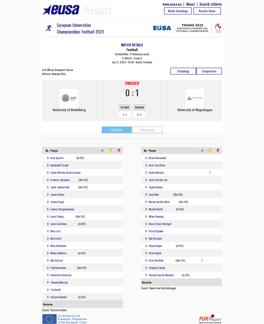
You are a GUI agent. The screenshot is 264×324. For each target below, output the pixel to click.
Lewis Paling (57, 216)
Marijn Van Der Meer (159, 202)
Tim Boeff (55, 290)
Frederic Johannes (60, 180)
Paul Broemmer (58, 268)
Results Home (207, 11)
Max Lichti (55, 238)
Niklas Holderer (58, 253)
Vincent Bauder (58, 297)
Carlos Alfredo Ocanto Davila (65, 172)
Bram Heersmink (157, 158)
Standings (183, 71)
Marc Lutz (55, 231)
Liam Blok (154, 194)
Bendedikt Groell (59, 165)
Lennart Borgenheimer (62, 209)
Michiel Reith (156, 209)
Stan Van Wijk (156, 260)
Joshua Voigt (57, 202)
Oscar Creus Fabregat (160, 224)
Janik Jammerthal (59, 187)
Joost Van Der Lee (158, 180)
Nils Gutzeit (56, 260)
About (190, 4)
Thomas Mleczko (59, 282)
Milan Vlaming (156, 216)
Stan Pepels (155, 253)
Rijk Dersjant (155, 238)
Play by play (147, 130)
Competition (209, 71)
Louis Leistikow (58, 224)
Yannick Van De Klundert (161, 275)
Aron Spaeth (56, 158)
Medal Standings (178, 11)
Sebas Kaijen (155, 246)
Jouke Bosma (155, 187)
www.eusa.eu (172, 4)
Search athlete (210, 4)
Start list (116, 130)
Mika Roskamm (58, 246)
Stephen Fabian (157, 268)
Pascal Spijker (156, 231)
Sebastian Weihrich (60, 275)
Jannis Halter (57, 194)
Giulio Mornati (156, 172)
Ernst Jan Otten (157, 165)
